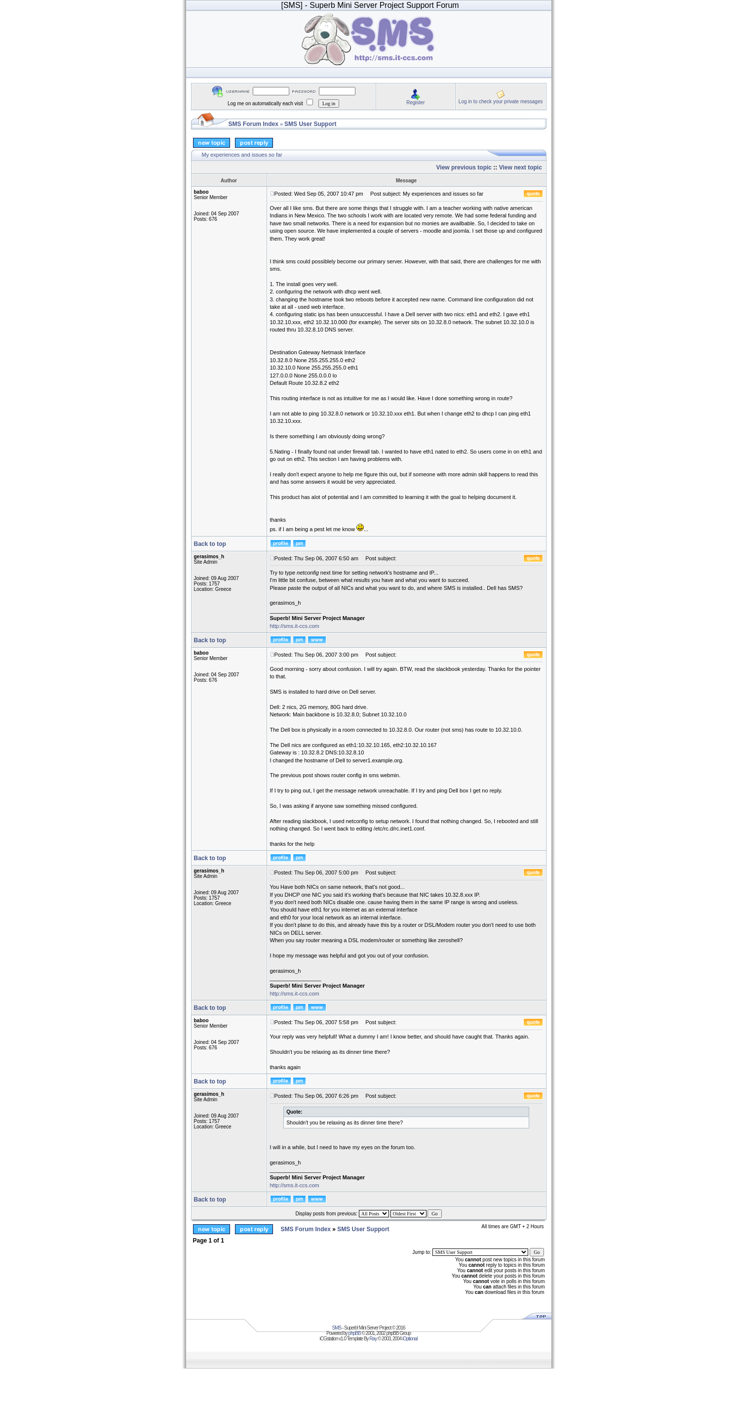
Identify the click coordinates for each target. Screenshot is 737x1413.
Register (415, 102)
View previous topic (464, 167)
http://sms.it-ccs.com (294, 626)
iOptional (409, 1338)
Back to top (210, 543)
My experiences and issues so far (242, 155)
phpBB (355, 1333)
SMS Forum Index (253, 124)
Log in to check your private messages (501, 101)
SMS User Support (310, 124)
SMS (337, 1327)
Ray (373, 1338)
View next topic (520, 167)
